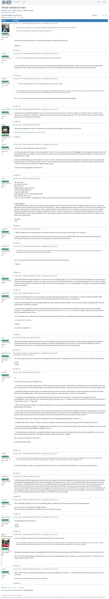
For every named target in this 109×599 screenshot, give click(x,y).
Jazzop (4, 53)
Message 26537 (17, 372)
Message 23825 (17, 124)
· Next (21, 17)
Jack (3, 178)
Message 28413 (17, 517)
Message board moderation (8, 12)
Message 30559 (17, 569)
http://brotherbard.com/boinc (22, 320)
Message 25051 (17, 275)
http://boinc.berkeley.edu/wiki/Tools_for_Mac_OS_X (29, 132)
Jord (4, 534)
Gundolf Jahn (7, 353)
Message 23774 (17, 78)
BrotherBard (5, 246)
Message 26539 (17, 453)
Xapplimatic (5, 476)
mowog (4, 500)
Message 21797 (53, 275)
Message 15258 (53, 109)
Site (24, 2)
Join (98, 2)
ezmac (4, 569)
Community (17, 2)
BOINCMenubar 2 (19, 299)
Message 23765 (54, 23)
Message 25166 (17, 293)
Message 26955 (17, 476)
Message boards (6, 10)
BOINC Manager (17, 10)
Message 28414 (17, 534)
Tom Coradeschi (7, 109)
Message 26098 (17, 337)
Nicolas (4, 78)
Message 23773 (17, 53)
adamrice (4, 229)
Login (104, 2)
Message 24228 (17, 178)
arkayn (4, 125)
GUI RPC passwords (65, 310)
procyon (4, 372)
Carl (3, 276)
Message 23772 (17, 23)
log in (20, 15)
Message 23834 (17, 144)
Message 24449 (17, 229)
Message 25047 (17, 246)
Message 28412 (17, 499)
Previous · (4, 17)
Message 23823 (17, 109)
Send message (5, 33)
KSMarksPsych (7, 23)
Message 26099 (17, 353)
